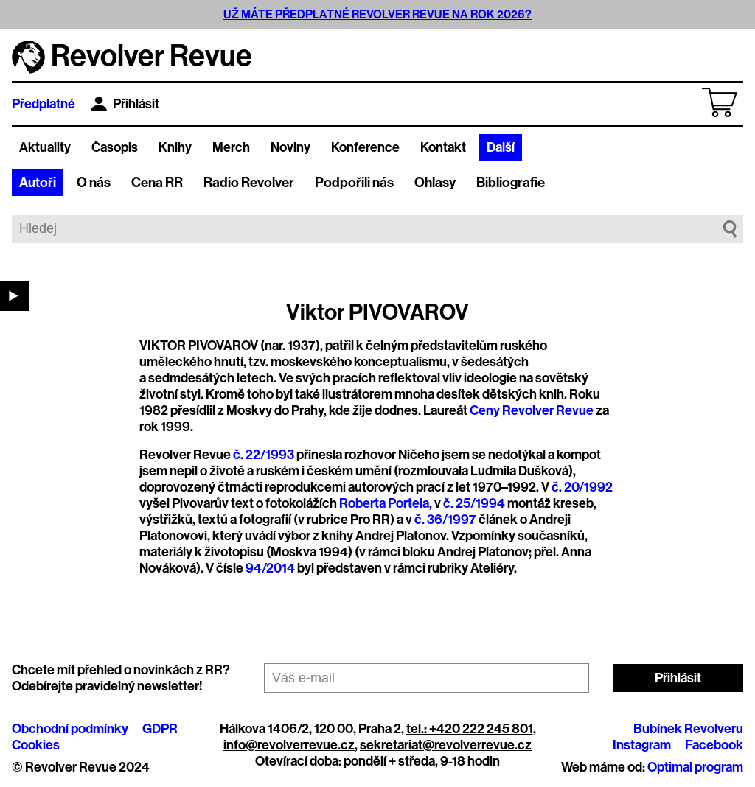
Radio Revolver (248, 183)
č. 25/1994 (474, 503)
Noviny (290, 147)
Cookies (36, 745)
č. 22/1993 (263, 455)
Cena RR (157, 183)
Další (501, 147)
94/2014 (270, 568)
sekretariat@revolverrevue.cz (446, 745)
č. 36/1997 (445, 519)
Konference (365, 147)
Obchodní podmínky (70, 729)
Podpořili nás (354, 183)
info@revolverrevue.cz (289, 745)
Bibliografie (510, 183)
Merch (231, 147)
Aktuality (45, 147)
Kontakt (443, 147)
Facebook (714, 745)
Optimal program (695, 767)
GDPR (160, 729)
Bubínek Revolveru (688, 729)
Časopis (114, 147)
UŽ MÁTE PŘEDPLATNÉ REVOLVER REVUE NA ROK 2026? (377, 14)
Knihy (175, 147)
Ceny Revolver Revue (532, 410)
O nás (94, 183)
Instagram (642, 745)
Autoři (37, 183)
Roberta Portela (384, 503)
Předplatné (43, 104)
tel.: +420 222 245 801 (469, 729)
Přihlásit (125, 104)
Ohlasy (435, 183)
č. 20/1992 (582, 487)
